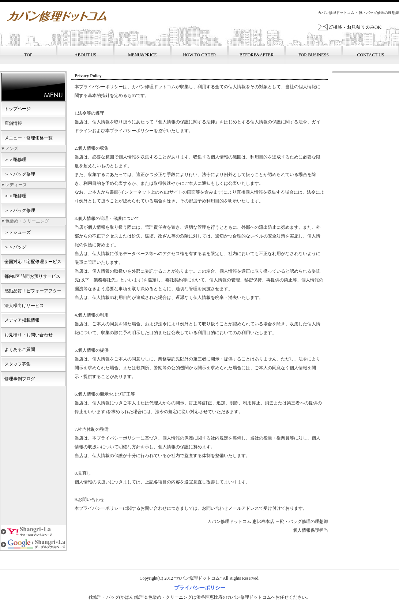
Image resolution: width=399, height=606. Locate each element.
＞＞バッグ (15, 247)
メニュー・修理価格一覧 (28, 138)
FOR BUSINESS (313, 54)
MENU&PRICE (142, 54)
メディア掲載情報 (21, 320)
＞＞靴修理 (15, 159)
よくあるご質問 (19, 349)
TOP (28, 54)
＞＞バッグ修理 (19, 174)
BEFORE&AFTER (257, 54)
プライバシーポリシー (199, 588)
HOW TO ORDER (199, 54)
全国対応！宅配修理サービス (32, 261)
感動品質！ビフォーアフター (32, 290)
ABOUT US (85, 54)
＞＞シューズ (17, 232)
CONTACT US (370, 54)
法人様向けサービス (24, 305)
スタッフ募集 (17, 364)
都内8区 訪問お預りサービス (32, 276)
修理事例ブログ (19, 378)
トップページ (17, 108)
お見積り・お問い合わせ (28, 334)
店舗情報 (13, 123)
